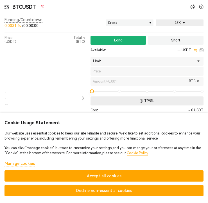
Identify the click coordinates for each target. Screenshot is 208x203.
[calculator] (201, 50)
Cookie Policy (137, 153)
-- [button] (5, 96)
